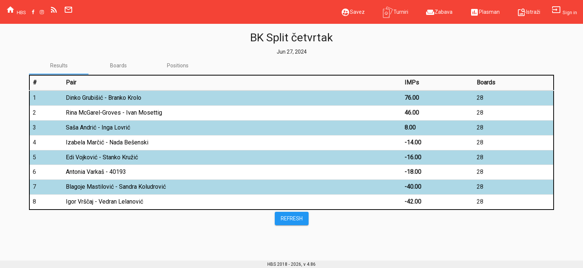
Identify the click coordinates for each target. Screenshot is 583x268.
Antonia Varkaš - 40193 (96, 171)
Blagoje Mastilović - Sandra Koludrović (116, 186)
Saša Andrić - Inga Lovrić (98, 127)
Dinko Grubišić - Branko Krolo (103, 97)
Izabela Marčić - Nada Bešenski (107, 142)
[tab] (58, 65)
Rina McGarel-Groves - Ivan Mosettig (114, 112)
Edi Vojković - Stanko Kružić (102, 157)
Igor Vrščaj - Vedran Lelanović (104, 201)
